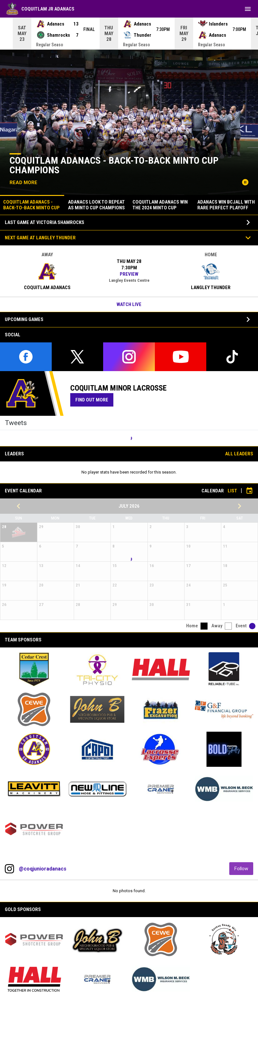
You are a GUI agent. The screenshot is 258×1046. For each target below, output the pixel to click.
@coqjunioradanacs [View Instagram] (42, 869)
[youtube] (181, 356)
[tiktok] (232, 356)
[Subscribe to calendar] (249, 490)
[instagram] (129, 356)
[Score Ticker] (129, 33)
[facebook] (26, 356)
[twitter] (77, 356)
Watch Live (129, 304)
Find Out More (94, 399)
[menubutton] (248, 9)
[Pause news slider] (245, 182)
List (232, 491)
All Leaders (239, 454)
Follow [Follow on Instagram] (243, 868)
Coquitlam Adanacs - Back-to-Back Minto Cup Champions (114, 165)
